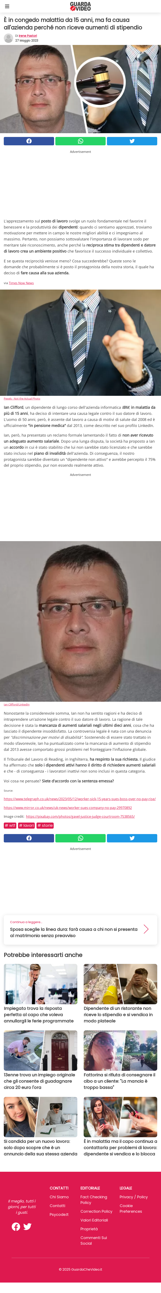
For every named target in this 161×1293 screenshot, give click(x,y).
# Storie (45, 825)
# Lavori (26, 825)
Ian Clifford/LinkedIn (17, 704)
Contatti (57, 1205)
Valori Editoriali (94, 1220)
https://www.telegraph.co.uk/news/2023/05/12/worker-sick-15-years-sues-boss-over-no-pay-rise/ (80, 799)
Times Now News (21, 283)
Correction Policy (96, 1211)
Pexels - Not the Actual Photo (22, 398)
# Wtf (10, 825)
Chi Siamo (59, 1197)
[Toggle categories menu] (7, 6)
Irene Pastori (28, 36)
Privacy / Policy (134, 1197)
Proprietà (89, 1229)
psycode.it (59, 1214)
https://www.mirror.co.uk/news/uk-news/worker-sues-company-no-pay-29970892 (68, 807)
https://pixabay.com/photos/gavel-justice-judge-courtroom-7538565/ (80, 816)
